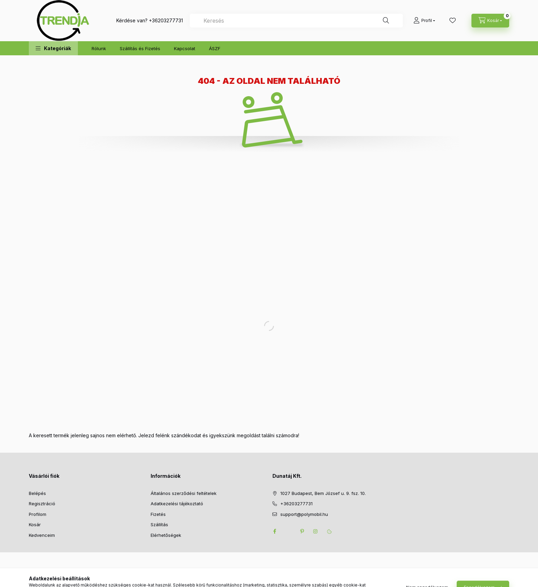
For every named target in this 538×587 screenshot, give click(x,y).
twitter (288, 531)
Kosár (35, 524)
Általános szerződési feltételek (184, 493)
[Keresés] (386, 20)
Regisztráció (42, 503)
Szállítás (159, 524)
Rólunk (99, 48)
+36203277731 (166, 20)
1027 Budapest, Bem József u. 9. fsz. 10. (323, 493)
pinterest (302, 531)
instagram (316, 531)
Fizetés (158, 514)
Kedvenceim (42, 535)
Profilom (37, 514)
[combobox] (296, 20)
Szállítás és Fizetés (140, 48)
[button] (53, 48)
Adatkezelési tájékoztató (177, 503)
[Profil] (424, 20)
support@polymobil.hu (304, 514)
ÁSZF (214, 48)
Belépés (37, 493)
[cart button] (490, 20)
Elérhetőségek (166, 535)
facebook (274, 531)
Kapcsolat (184, 48)
